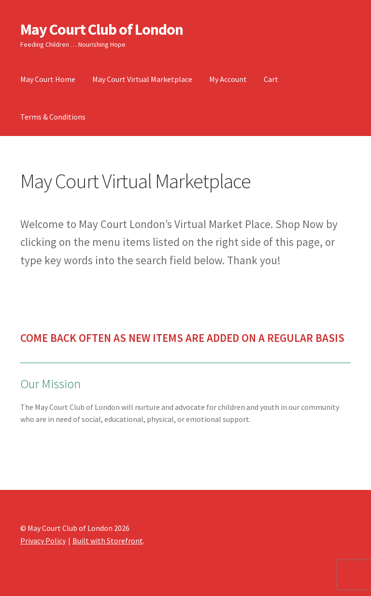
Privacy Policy (43, 540)
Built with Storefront (107, 540)
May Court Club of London (101, 29)
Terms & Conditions (53, 117)
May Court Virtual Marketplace (142, 79)
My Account (228, 79)
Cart (271, 79)
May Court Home (47, 79)
